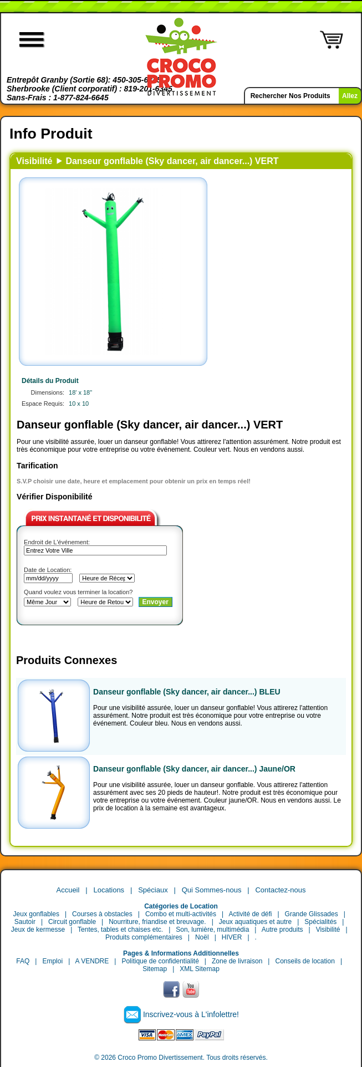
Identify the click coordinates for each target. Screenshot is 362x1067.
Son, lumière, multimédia (212, 929)
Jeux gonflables (36, 914)
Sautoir (24, 922)
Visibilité (34, 161)
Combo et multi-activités (180, 914)
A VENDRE (92, 961)
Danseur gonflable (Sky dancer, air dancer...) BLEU (187, 691)
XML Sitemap (200, 969)
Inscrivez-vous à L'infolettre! (191, 1014)
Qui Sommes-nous (212, 890)
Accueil (67, 890)
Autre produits (282, 929)
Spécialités (320, 922)
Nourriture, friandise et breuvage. (157, 922)
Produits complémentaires (143, 937)
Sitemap (154, 969)
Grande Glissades (311, 914)
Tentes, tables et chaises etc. (120, 929)
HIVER (232, 937)
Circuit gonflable (72, 922)
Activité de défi (250, 914)
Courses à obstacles (102, 914)
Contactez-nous (280, 890)
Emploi (52, 961)
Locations (108, 890)
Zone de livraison (237, 961)
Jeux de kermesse (38, 929)
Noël (202, 937)
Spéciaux (152, 890)
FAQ (22, 961)
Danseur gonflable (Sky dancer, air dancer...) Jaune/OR (194, 768)
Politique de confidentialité (159, 961)
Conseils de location (304, 961)
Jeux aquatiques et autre (255, 922)
